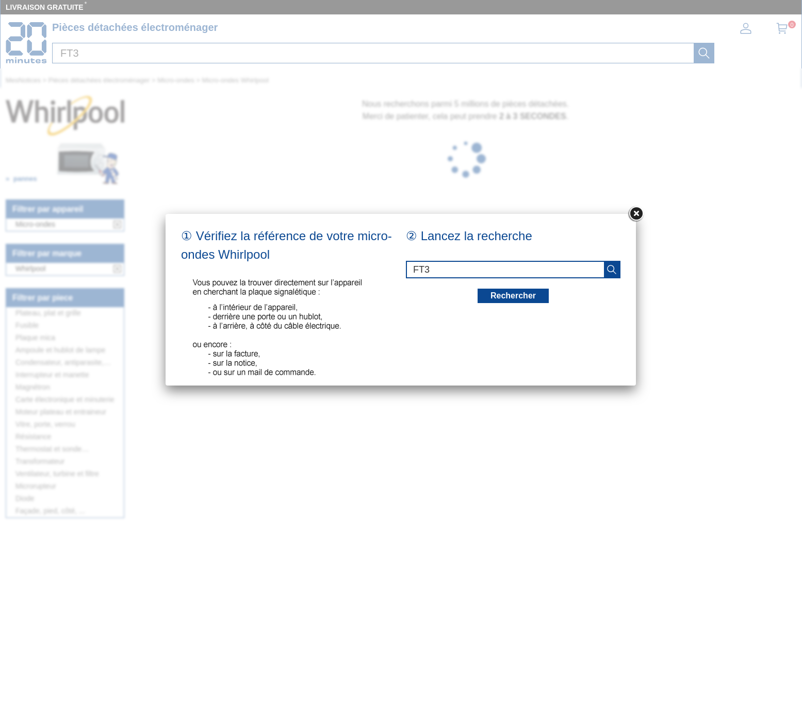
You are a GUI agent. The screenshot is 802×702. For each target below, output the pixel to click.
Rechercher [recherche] (513, 295)
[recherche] (611, 269)
